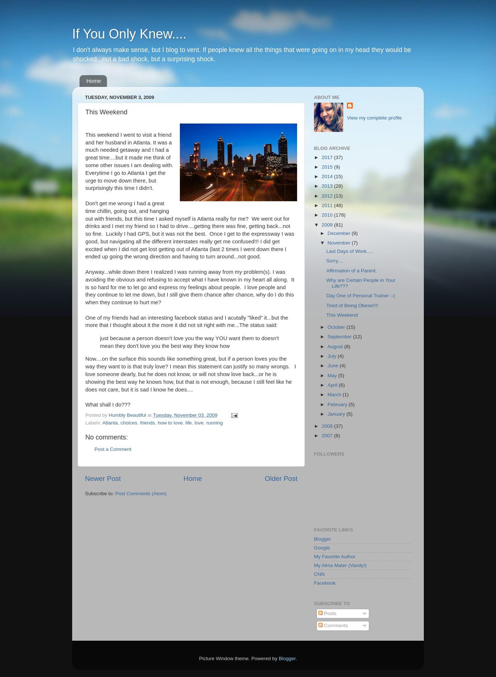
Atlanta (110, 423)
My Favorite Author (334, 556)
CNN (319, 574)
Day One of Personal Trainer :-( (360, 295)
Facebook (325, 583)
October (337, 327)
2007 (328, 435)
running (214, 423)
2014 (328, 176)
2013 (328, 186)
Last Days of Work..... (350, 251)
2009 (328, 225)
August (335, 346)
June (333, 365)
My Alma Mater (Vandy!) (340, 565)
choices (129, 423)
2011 (328, 205)
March (335, 394)
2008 (328, 426)
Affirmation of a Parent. (351, 270)
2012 (328, 196)
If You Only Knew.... (129, 33)
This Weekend (342, 315)
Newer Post (103, 478)
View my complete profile (374, 118)
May (332, 375)
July (332, 356)
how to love (170, 423)
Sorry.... (334, 261)
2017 (328, 157)
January (337, 414)
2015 (328, 167)
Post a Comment (113, 449)
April (333, 385)
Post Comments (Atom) (141, 493)
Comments (333, 625)
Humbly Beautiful (128, 415)
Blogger (322, 539)
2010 (328, 215)
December (339, 233)
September (340, 336)
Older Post (281, 478)
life (188, 423)
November (339, 243)
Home (93, 81)
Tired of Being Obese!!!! (352, 305)
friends (147, 423)
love (199, 423)
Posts (327, 613)
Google (322, 548)
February (338, 404)
